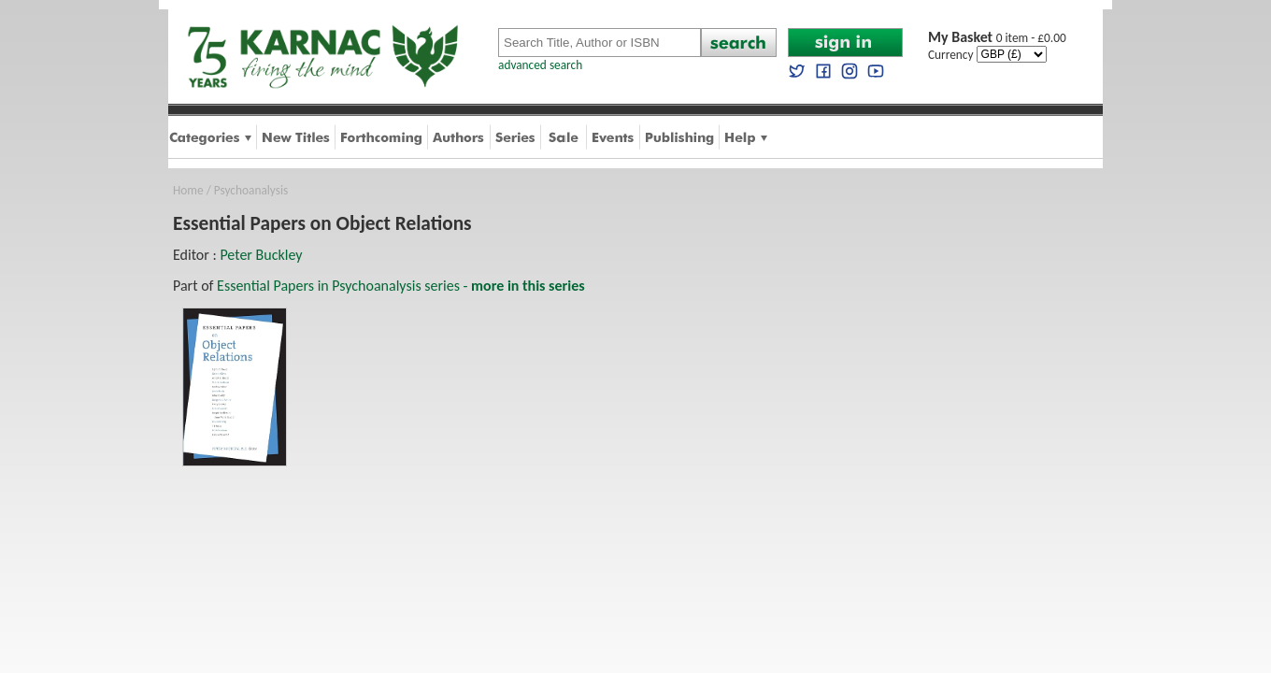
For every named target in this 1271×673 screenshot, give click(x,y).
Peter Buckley (261, 255)
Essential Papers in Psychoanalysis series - (400, 285)
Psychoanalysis (251, 190)
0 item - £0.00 (997, 38)
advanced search (540, 65)
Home (188, 190)
